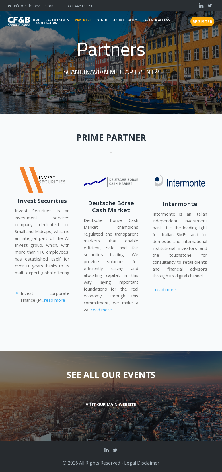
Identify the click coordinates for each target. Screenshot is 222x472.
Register (202, 21)
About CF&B (123, 20)
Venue (102, 20)
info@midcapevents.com (34, 5)
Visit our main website (111, 404)
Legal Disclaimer (141, 463)
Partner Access (156, 20)
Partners (83, 20)
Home (35, 20)
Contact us (46, 22)
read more (54, 300)
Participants (57, 20)
